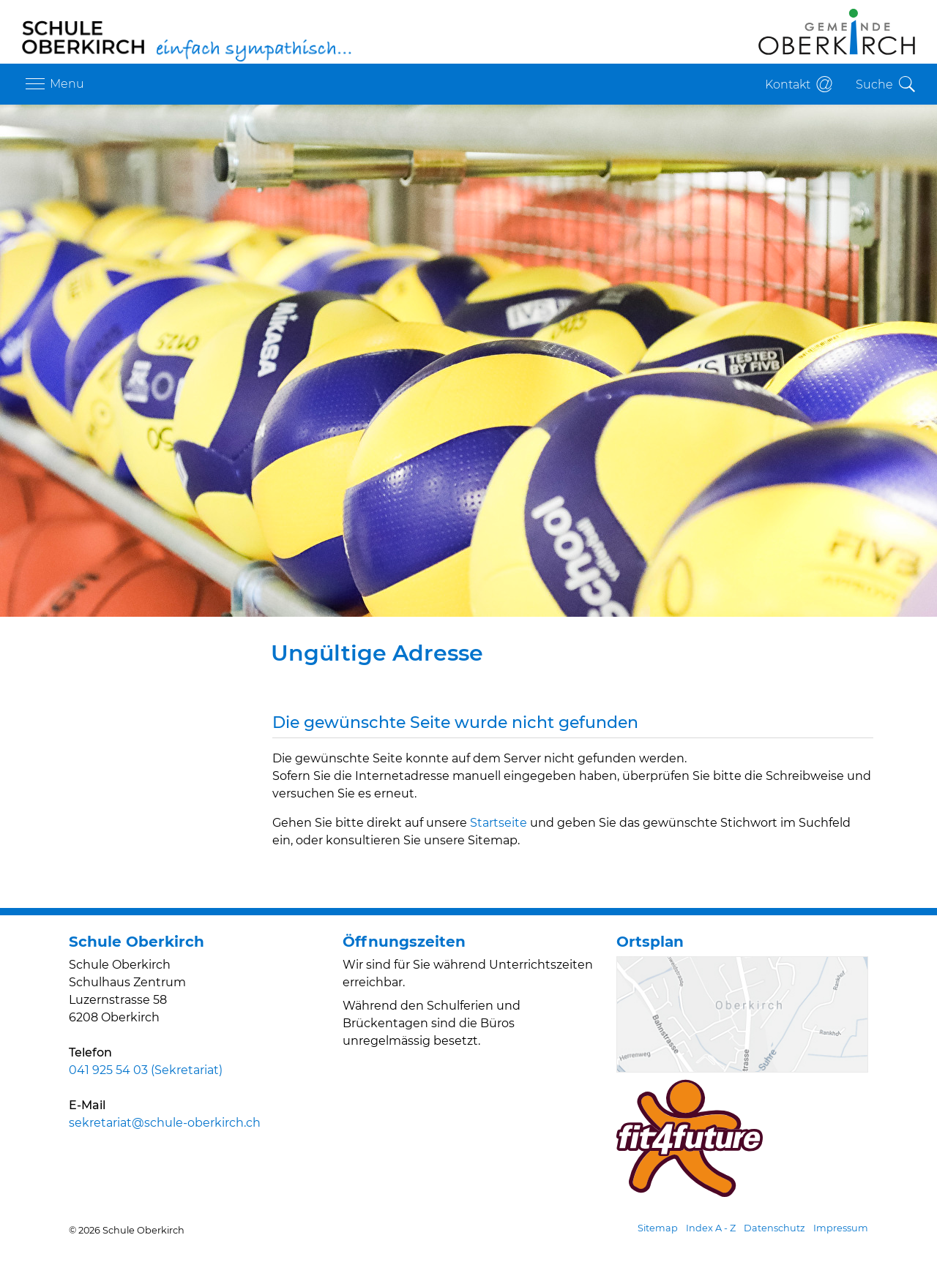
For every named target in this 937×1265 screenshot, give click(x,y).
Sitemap (658, 1228)
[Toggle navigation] (53, 84)
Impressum (840, 1228)
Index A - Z (711, 1228)
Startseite (498, 823)
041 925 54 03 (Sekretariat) (146, 1070)
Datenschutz (774, 1228)
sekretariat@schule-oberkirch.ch (165, 1123)
